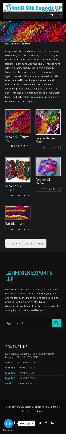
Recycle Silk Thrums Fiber (17, 138)
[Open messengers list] (8, 423)
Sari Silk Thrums (15, 223)
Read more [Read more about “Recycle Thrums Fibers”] (48, 147)
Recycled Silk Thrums (13, 187)
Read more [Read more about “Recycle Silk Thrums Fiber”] (18, 146)
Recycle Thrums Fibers (45, 139)
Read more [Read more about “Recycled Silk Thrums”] (18, 195)
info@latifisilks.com (27, 383)
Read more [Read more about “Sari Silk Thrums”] (18, 229)
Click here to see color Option (26, 243)
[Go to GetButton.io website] (8, 430)
